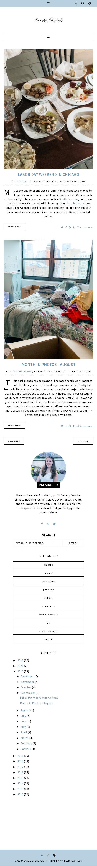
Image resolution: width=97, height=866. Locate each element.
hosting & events (48, 614)
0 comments (84, 227)
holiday (48, 597)
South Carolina (68, 199)
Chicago (21, 181)
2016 (20, 772)
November (28, 682)
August (25, 710)
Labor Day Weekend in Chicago (48, 174)
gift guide (48, 589)
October (26, 687)
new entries (14, 441)
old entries (83, 441)
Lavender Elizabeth (35, 860)
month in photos (21, 371)
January (26, 749)
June (24, 721)
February (78, 203)
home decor (48, 606)
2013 (20, 789)
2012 (20, 794)
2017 (20, 767)
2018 (20, 761)
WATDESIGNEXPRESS (71, 860)
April (24, 732)
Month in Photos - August (48, 364)
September (28, 693)
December (27, 676)
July (24, 715)
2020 (20, 671)
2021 (20, 666)
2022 (20, 660)
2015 (20, 778)
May (23, 726)
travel (48, 639)
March (25, 738)
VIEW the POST (14, 226)
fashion (48, 573)
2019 (20, 755)
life (48, 622)
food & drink (48, 581)
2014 (20, 783)
